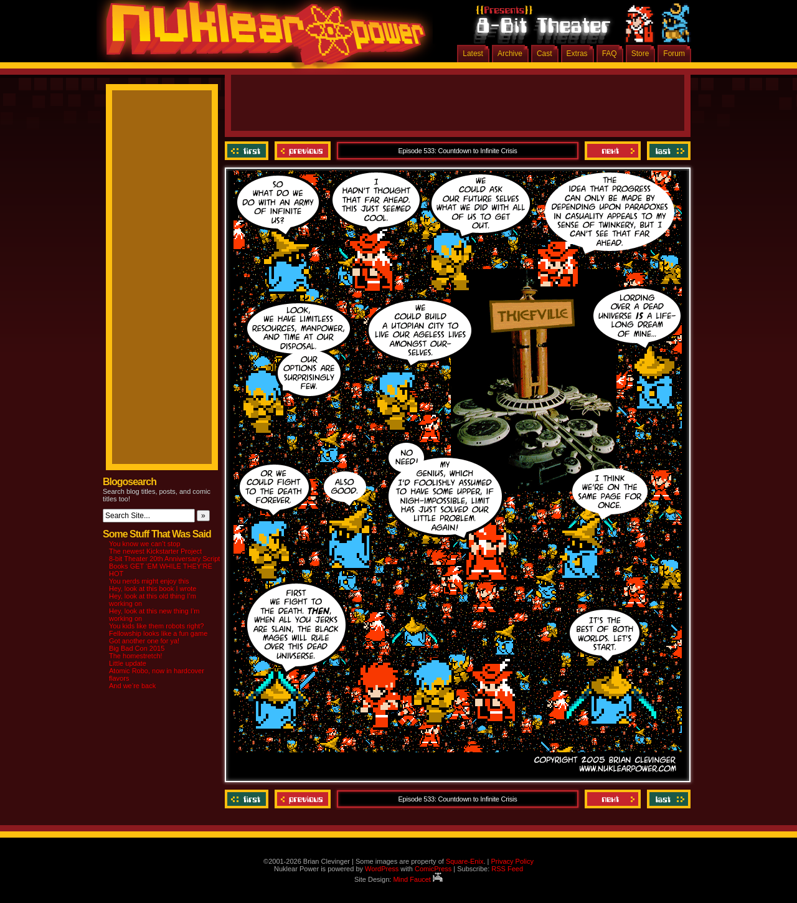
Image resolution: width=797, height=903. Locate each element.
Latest (473, 53)
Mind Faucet (418, 879)
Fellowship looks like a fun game (158, 633)
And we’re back (132, 685)
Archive (510, 53)
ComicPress (433, 868)
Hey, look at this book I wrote (152, 588)
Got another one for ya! (144, 641)
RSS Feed (507, 868)
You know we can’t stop (145, 543)
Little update (127, 663)
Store (640, 53)
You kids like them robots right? (156, 626)
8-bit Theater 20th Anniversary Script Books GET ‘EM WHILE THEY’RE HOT (164, 566)
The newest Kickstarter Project (155, 551)
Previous (302, 150)
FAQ (609, 53)
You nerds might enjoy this (149, 581)
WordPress (381, 868)
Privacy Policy (512, 861)
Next (613, 150)
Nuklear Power (262, 37)
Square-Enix (465, 861)
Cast (544, 53)
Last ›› (667, 150)
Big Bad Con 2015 (136, 648)
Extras (577, 53)
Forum (674, 53)
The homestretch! (136, 656)
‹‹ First (248, 150)
